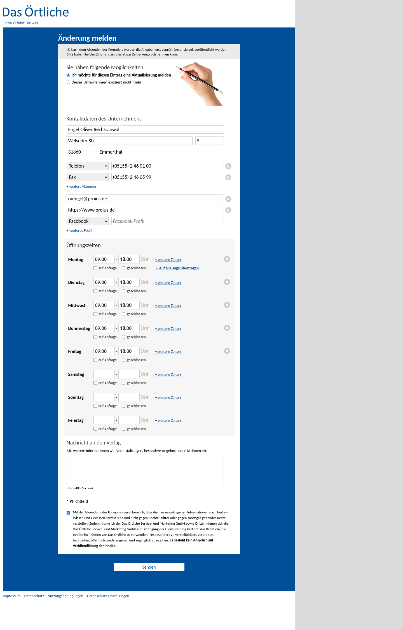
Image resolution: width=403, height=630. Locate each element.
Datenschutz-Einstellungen (108, 596)
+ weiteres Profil (79, 230)
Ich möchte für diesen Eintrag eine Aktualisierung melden (121, 75)
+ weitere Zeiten (168, 259)
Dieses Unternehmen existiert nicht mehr (107, 82)
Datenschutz (34, 596)
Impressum (11, 596)
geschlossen (136, 268)
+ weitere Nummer (82, 186)
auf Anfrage (108, 268)
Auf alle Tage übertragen (177, 268)
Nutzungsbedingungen (65, 596)
